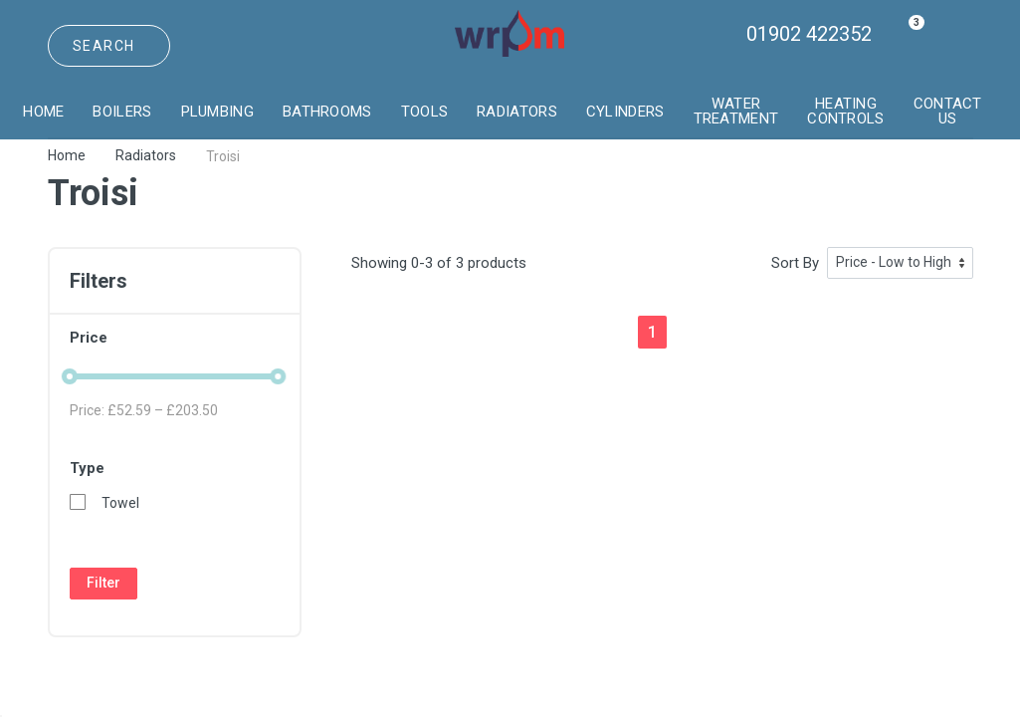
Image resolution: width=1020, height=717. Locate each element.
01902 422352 (809, 34)
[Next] (685, 331)
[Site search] (109, 46)
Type (175, 468)
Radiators (145, 155)
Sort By (795, 263)
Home (67, 155)
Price (175, 338)
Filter (103, 583)
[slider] (70, 376)
